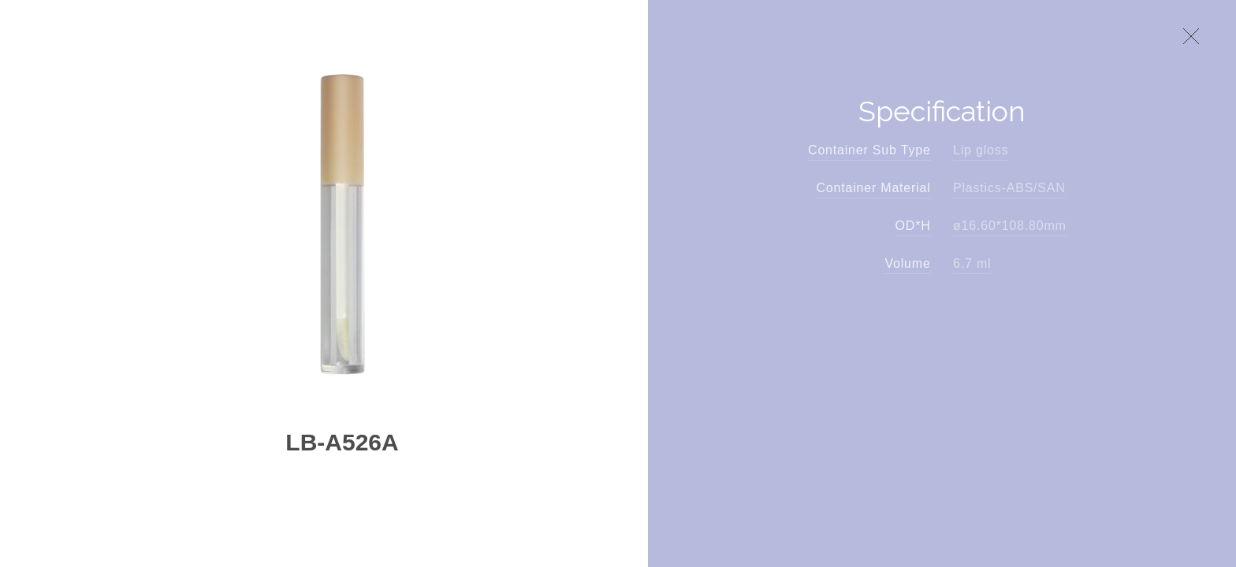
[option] (342, 216)
